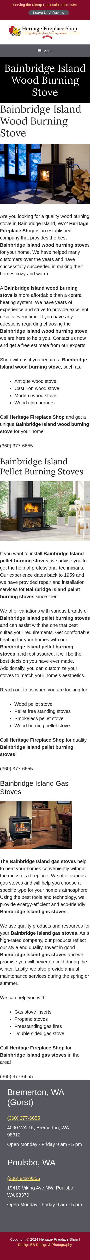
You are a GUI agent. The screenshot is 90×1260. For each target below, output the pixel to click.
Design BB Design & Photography (45, 1245)
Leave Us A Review (48, 13)
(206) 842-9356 (23, 1178)
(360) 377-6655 (23, 1118)
